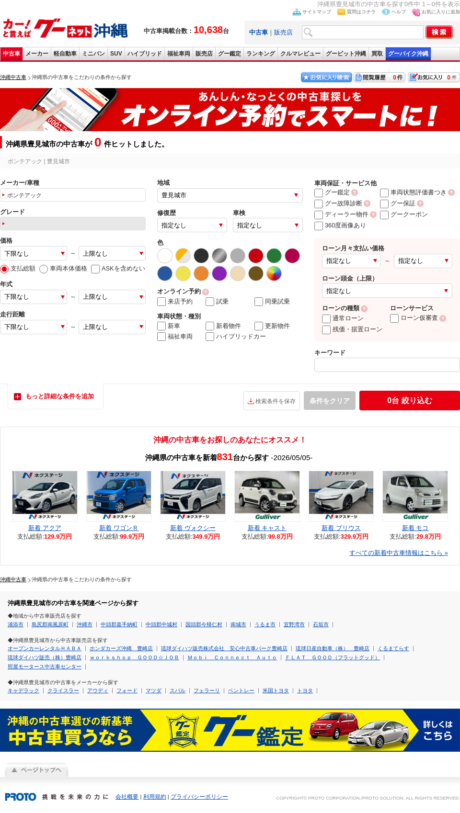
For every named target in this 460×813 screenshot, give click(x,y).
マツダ (153, 690)
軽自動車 (65, 53)
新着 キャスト (267, 527)
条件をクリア (330, 401)
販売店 (283, 32)
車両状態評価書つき (413, 192)
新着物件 (223, 326)
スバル (177, 690)
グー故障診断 (338, 203)
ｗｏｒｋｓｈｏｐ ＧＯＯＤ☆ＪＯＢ (134, 657)
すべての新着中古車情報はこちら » (398, 552)
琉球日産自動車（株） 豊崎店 (332, 648)
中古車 (11, 53)
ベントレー (241, 690)
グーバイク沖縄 (408, 53)
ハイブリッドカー (236, 336)
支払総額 (17, 268)
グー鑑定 (229, 53)
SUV (116, 53)
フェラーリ (207, 690)
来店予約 (175, 301)
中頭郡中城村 (161, 624)
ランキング (260, 53)
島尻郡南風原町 (50, 624)
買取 (377, 53)
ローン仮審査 (414, 317)
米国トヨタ (276, 690)
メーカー (36, 53)
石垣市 (321, 624)
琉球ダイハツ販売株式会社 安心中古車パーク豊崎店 (224, 648)
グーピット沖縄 (346, 53)
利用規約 (154, 797)
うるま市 (265, 624)
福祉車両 (178, 53)
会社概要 (126, 797)
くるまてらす (393, 648)
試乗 (217, 301)
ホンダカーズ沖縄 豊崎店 (121, 648)
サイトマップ (316, 11)
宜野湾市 (294, 624)
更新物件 (272, 326)
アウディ (97, 690)
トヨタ (305, 690)
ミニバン (93, 53)
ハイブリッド (144, 53)
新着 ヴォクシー (193, 527)
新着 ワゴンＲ (118, 527)
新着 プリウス (341, 527)
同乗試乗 (272, 301)
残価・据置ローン (352, 329)
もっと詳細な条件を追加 (59, 396)
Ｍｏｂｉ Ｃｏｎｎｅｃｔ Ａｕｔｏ (232, 657)
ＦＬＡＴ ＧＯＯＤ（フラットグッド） (332, 657)
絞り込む (409, 400)
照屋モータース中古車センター (44, 666)
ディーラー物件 (341, 214)
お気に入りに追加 (441, 11)
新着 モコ (415, 527)
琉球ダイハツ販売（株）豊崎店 (44, 657)
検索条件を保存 (275, 401)
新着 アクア (44, 527)
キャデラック (23, 690)
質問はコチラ (361, 11)
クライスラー (63, 690)
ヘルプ (398, 11)
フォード (127, 690)
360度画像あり (340, 225)
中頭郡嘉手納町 (119, 624)
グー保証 (397, 203)
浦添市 (15, 624)
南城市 (238, 624)
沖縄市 (84, 624)
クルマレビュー (300, 53)
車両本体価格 (63, 268)
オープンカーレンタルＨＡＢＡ (44, 648)
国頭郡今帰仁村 (203, 624)
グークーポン (404, 214)
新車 (168, 326)
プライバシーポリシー (199, 797)
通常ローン (343, 318)
